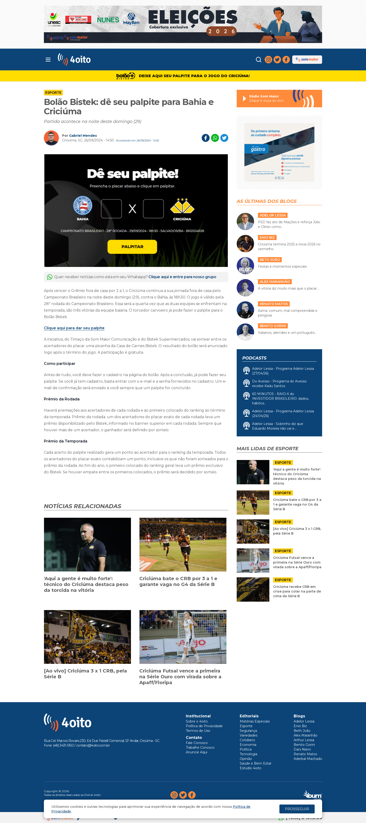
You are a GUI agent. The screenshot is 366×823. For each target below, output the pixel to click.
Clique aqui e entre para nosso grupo (182, 277)
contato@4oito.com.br (93, 745)
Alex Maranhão (305, 735)
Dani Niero (302, 749)
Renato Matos (305, 754)
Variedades (248, 735)
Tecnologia (248, 754)
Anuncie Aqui (196, 752)
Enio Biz (300, 726)
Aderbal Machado (308, 759)
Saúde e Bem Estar (255, 763)
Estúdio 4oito (250, 768)
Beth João (302, 731)
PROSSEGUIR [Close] (297, 809)
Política (246, 749)
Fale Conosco (197, 743)
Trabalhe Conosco (200, 747)
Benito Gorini (304, 745)
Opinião (246, 759)
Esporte (53, 92)
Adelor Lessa (304, 721)
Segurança (248, 731)
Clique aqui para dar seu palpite (74, 328)
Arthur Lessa (304, 740)
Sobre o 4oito (197, 721)
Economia (248, 745)
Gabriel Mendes (83, 135)
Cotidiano (247, 740)
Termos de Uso (198, 731)
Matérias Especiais (255, 721)
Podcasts (254, 358)
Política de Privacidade (204, 726)
